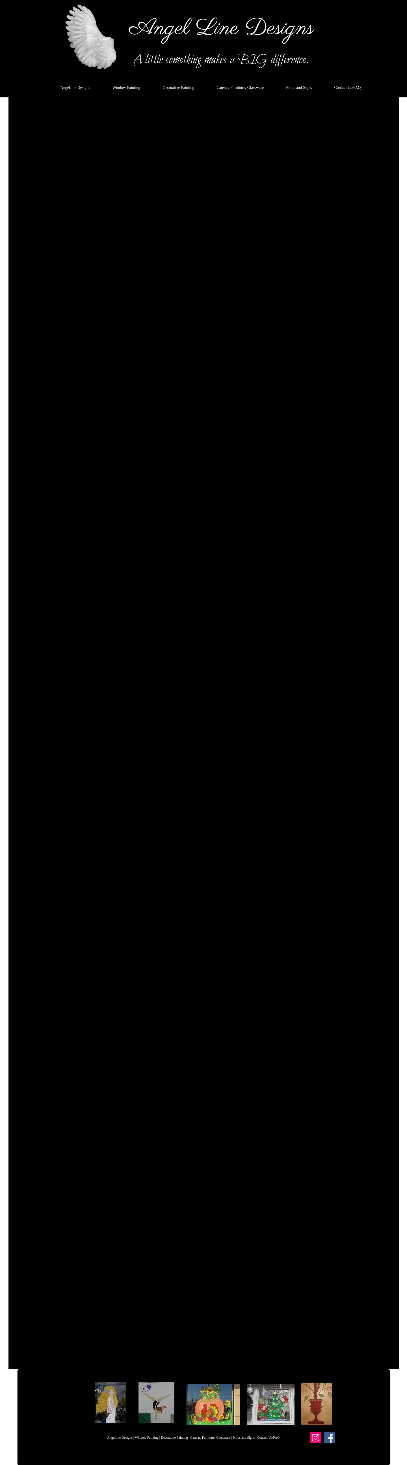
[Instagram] (315, 1437)
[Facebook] (329, 1437)
